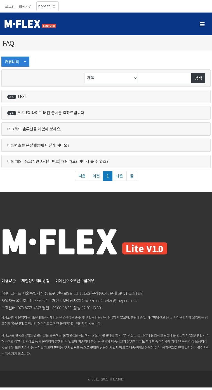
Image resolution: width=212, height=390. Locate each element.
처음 (82, 176)
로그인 (10, 6)
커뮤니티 (14, 61)
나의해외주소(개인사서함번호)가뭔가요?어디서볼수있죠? (58, 161)
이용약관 (8, 280)
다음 (119, 176)
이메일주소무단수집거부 (75, 280)
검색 (198, 78)
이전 (96, 176)
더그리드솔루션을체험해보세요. (34, 129)
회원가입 (25, 6)
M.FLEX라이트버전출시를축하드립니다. (46, 112)
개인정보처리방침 (35, 280)
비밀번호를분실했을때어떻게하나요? (38, 145)
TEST (17, 96)
